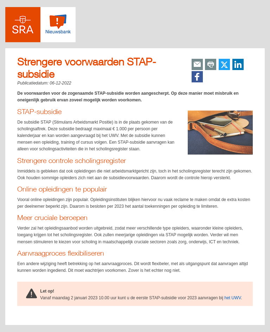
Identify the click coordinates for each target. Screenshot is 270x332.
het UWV (232, 297)
